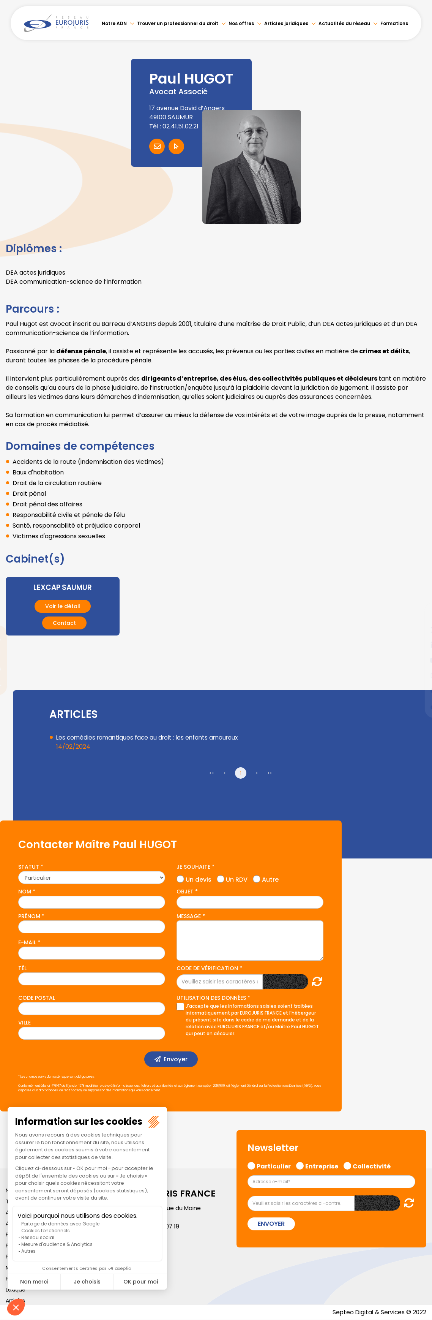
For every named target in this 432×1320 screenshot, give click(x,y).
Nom (24, 891)
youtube (417, 660)
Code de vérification (207, 968)
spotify (417, 691)
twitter (417, 630)
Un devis (198, 878)
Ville (24, 1022)
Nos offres (241, 23)
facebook (417, 615)
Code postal (36, 998)
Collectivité (372, 1165)
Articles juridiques (286, 23)
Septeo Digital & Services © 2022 (378, 1312)
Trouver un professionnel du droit (177, 23)
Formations (394, 23)
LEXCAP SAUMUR (62, 587)
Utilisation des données (211, 998)
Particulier (274, 1165)
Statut (28, 867)
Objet (185, 891)
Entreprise (321, 1165)
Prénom (29, 916)
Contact (64, 623)
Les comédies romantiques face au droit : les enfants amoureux (150, 737)
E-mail (27, 942)
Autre (270, 878)
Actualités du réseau (344, 23)
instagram (417, 675)
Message (189, 916)
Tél (22, 968)
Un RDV (237, 878)
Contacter (157, 146)
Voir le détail (62, 606)
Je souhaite (193, 867)
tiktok (417, 706)
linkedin (417, 645)
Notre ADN (114, 23)
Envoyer (176, 1059)
